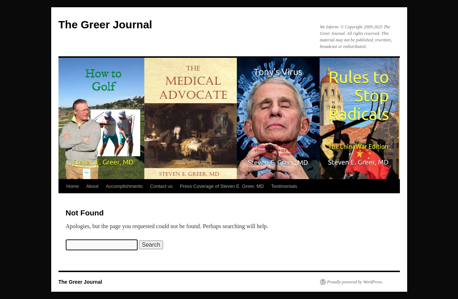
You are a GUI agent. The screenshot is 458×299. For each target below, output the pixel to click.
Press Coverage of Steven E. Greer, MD (222, 186)
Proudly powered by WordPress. (355, 281)
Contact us (161, 186)
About (92, 186)
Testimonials (284, 186)
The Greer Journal (105, 25)
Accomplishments (124, 186)
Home (72, 186)
